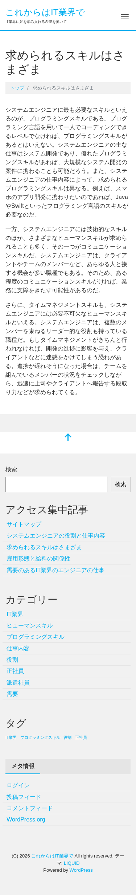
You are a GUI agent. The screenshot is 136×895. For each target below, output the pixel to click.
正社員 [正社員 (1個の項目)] (81, 737)
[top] (68, 438)
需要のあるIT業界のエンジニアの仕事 (55, 570)
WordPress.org (26, 819)
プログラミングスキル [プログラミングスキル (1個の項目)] (40, 737)
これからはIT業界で (45, 12)
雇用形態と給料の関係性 (38, 558)
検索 (11, 469)
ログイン (18, 785)
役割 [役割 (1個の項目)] (67, 737)
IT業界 (15, 614)
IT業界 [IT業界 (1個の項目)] (11, 737)
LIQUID (71, 863)
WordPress (81, 870)
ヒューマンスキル (30, 625)
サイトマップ (24, 524)
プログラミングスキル (36, 637)
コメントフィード (30, 808)
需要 (12, 694)
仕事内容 (18, 648)
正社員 (15, 671)
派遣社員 (18, 683)
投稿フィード (24, 797)
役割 (12, 660)
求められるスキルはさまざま (44, 547)
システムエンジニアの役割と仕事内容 (56, 535)
